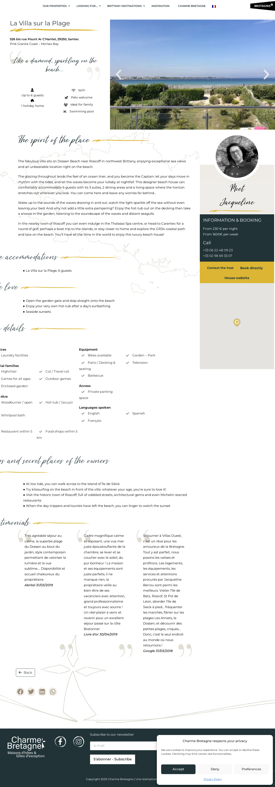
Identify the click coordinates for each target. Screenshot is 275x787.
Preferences (251, 769)
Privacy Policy (213, 779)
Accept (178, 769)
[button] (118, 74)
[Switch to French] (214, 6)
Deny (215, 769)
